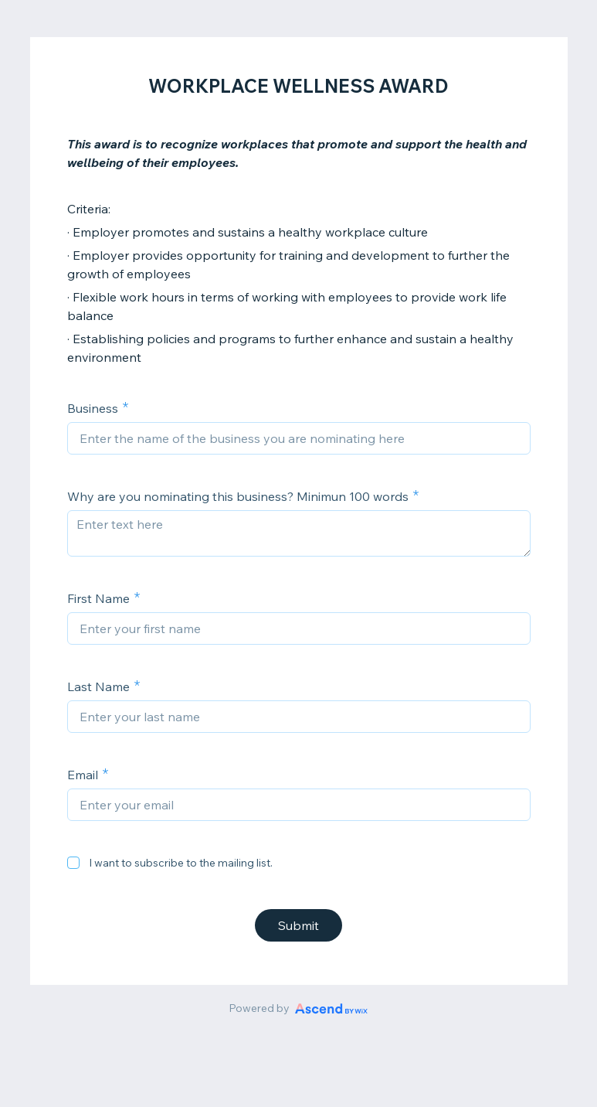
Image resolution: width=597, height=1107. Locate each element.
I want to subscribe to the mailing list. (181, 863)
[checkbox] (73, 862)
